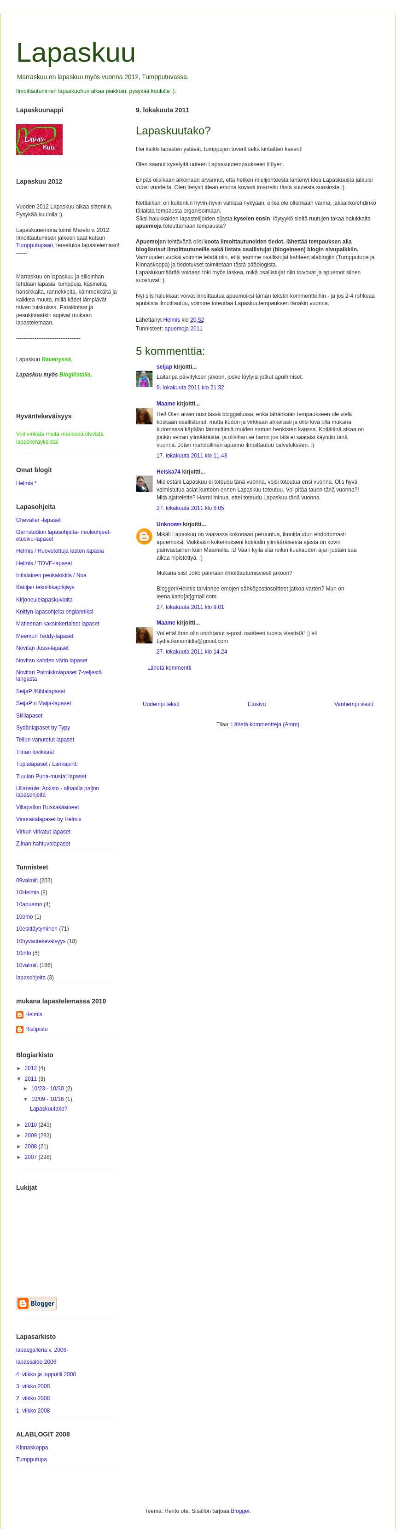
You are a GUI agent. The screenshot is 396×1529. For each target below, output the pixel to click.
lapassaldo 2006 (36, 1362)
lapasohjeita (31, 977)
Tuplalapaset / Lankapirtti (47, 764)
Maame (166, 403)
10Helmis (27, 892)
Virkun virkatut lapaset (43, 831)
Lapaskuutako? (48, 1109)
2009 (32, 1135)
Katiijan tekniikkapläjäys (45, 587)
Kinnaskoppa (32, 1447)
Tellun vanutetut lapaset (45, 739)
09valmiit (27, 880)
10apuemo (29, 904)
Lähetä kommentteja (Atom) (265, 724)
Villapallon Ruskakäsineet (47, 807)
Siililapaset (29, 715)
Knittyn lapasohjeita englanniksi (54, 611)
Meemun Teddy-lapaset (45, 636)
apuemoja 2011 (183, 328)
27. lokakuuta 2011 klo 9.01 (190, 607)
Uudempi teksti (161, 704)
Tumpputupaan (34, 245)
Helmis (33, 1014)
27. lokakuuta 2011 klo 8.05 (190, 508)
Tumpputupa (31, 1459)
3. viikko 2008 (33, 1386)
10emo (24, 917)
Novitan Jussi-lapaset (42, 648)
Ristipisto (36, 1029)
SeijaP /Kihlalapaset (40, 691)
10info (23, 953)
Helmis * (26, 483)
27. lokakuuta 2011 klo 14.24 (192, 652)
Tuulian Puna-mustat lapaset (51, 776)
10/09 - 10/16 (48, 1099)
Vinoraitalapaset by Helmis (49, 819)
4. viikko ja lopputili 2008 (46, 1374)
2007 (32, 1157)
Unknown (169, 524)
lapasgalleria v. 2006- (42, 1350)
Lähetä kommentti (169, 668)
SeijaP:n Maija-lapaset (43, 703)
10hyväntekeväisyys (40, 941)
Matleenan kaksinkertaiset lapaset (57, 623)
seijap (164, 367)
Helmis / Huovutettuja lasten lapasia (60, 551)
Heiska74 (169, 472)
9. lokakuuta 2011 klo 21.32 (190, 387)
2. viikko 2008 (33, 1398)
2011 (32, 1079)
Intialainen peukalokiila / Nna (51, 575)
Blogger (240, 1511)
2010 (32, 1125)
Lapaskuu (76, 52)
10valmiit (27, 965)
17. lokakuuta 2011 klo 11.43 (192, 455)
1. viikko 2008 (33, 1410)
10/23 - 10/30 (48, 1088)
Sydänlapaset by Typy (43, 727)
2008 (32, 1146)
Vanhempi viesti (353, 704)
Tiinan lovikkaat (35, 752)
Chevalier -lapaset (38, 520)
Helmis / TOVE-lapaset (44, 563)
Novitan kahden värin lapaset (51, 660)
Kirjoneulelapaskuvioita (44, 600)
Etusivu (257, 704)
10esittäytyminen (37, 929)
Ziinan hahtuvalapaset (43, 843)
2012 (32, 1068)
